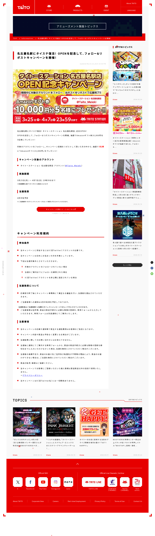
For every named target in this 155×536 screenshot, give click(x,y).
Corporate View (38, 501)
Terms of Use (120, 501)
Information (27, 38)
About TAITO (131, 3)
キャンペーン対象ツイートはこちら (61, 209)
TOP (15, 38)
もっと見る (127, 265)
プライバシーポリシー (33, 375)
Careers (56, 501)
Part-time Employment (77, 501)
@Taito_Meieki (73, 165)
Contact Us (138, 501)
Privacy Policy (100, 501)
